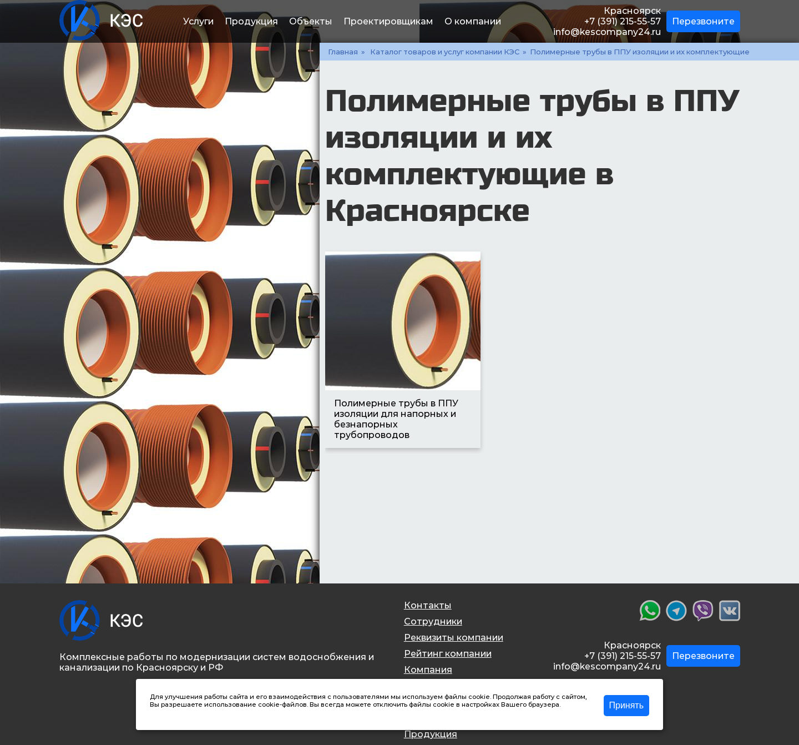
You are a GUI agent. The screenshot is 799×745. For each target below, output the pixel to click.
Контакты (428, 605)
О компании (472, 21)
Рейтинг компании (448, 653)
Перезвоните (703, 21)
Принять (626, 705)
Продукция (251, 21)
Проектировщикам (388, 21)
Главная (343, 51)
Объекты (310, 21)
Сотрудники (433, 621)
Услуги (198, 21)
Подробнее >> (173, 712)
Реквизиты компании (453, 637)
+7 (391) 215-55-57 (622, 21)
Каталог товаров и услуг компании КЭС (444, 51)
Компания (428, 670)
